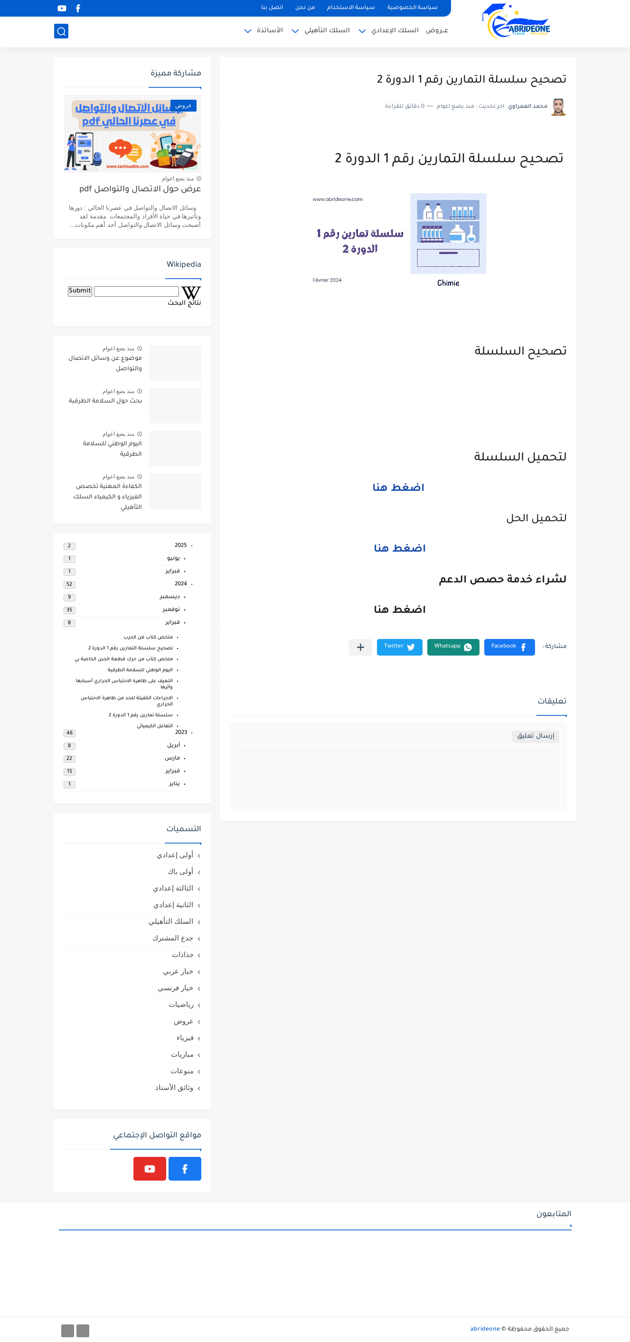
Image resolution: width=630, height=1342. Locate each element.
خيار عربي (178, 971)
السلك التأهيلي (327, 31)
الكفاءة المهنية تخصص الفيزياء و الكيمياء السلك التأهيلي (107, 498)
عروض (184, 1021)
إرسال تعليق (536, 736)
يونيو (173, 559)
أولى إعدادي (175, 855)
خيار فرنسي (175, 988)
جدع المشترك (172, 938)
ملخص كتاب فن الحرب (148, 637)
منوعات (182, 1071)
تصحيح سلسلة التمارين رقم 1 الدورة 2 (130, 648)
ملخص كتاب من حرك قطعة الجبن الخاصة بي (124, 659)
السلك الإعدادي (395, 31)
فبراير (173, 572)
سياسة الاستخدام (351, 8)
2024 (181, 585)
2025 (181, 546)
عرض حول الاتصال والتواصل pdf (140, 190)
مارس (172, 759)
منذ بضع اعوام (178, 178)
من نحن (305, 8)
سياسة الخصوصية (412, 8)
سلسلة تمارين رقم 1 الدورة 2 (141, 715)
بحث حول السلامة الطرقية (105, 401)
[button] (509, 647)
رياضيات (181, 1004)
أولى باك (180, 871)
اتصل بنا (272, 8)
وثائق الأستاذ (174, 1087)
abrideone (485, 1329)
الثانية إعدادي (173, 905)
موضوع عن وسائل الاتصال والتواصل (105, 364)
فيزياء (185, 1037)
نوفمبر (171, 610)
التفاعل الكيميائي (155, 726)
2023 (181, 733)
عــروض (437, 31)
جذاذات (183, 954)
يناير (174, 784)
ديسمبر (170, 597)
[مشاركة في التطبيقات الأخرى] (360, 647)
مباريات (182, 1054)
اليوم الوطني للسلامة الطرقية (112, 449)
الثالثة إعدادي (173, 888)
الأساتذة (270, 31)
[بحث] (61, 31)
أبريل (173, 746)
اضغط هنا (398, 489)
